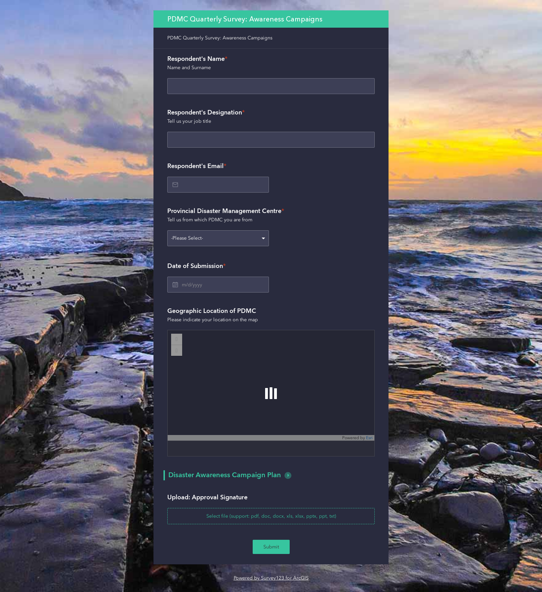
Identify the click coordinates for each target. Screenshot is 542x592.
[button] (287, 475)
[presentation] (271, 509)
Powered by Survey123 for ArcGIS (271, 578)
